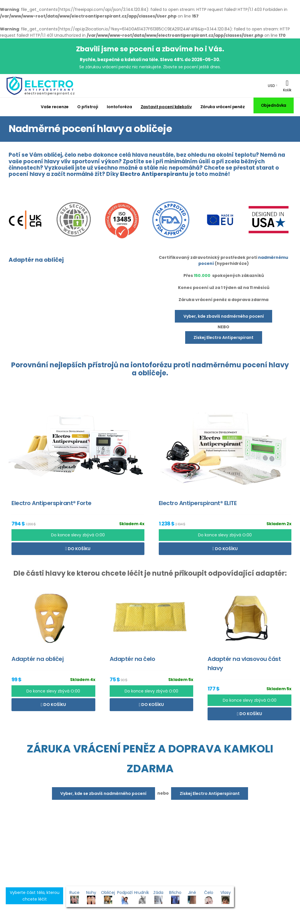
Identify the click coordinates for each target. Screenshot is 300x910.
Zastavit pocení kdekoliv (166, 107)
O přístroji (87, 107)
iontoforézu (151, 365)
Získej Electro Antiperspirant (223, 337)
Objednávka (274, 105)
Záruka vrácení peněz (222, 107)
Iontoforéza (119, 107)
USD (271, 85)
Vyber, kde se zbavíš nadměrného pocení (103, 793)
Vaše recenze (55, 107)
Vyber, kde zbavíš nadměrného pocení (223, 316)
